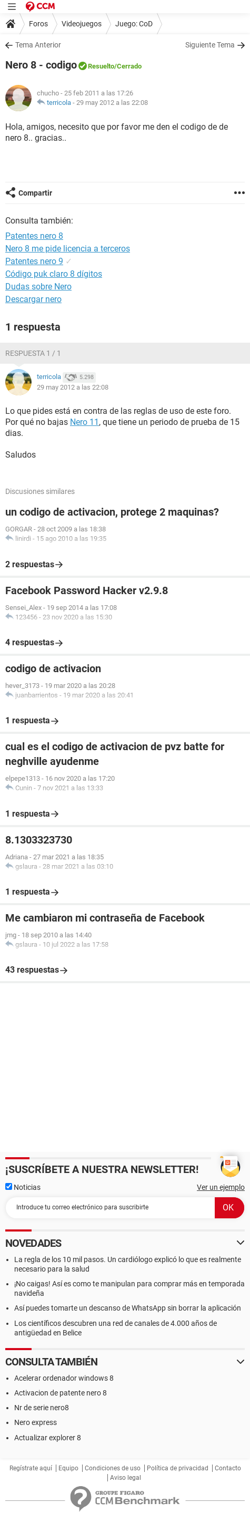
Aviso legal (125, 1477)
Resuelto (101, 66)
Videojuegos (82, 24)
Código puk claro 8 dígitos (53, 274)
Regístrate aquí (30, 1468)
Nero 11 (84, 422)
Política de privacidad (177, 1468)
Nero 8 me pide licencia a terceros (67, 249)
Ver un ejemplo (221, 1187)
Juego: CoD (134, 24)
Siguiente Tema (210, 45)
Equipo (68, 1468)
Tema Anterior (38, 45)
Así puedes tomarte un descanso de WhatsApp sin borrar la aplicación (127, 1308)
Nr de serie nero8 (41, 1407)
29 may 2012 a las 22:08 (112, 102)
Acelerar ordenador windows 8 (64, 1378)
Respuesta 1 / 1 (33, 353)
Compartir (35, 193)
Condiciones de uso (113, 1468)
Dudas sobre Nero (38, 287)
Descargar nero (33, 299)
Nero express (35, 1422)
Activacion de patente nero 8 (60, 1393)
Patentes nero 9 (34, 261)
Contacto (228, 1468)
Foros (38, 24)
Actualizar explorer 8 (47, 1437)
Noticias (23, 1187)
